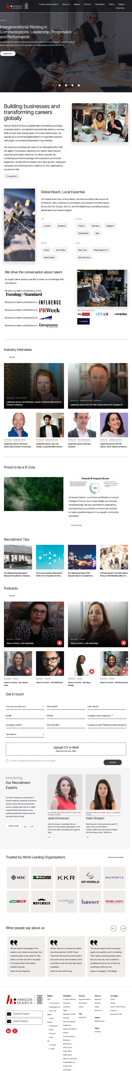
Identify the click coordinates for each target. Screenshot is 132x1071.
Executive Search (85, 999)
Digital (65, 1010)
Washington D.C (101, 250)
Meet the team (14, 826)
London (47, 226)
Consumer (66, 1003)
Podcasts (113, 1010)
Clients (111, 4)
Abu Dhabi (60, 250)
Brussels (52, 1033)
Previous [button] (25, 826)
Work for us (98, 1010)
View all (12, 357)
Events (112, 999)
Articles (112, 1003)
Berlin (51, 1030)
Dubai (46, 250)
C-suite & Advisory (69, 999)
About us (66, 4)
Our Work (98, 1032)
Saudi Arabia (49, 257)
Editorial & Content (69, 1014)
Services (87, 4)
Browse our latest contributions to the (23, 292)
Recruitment (83, 1003)
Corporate (66, 1007)
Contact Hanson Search (48, 4)
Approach (98, 999)
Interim (81, 1007)
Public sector (67, 1055)
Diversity (98, 1003)
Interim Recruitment (70, 1029)
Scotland (61, 226)
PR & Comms (67, 1047)
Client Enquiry (17, 1021)
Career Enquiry (18, 1014)
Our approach (12, 176)
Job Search (83, 1017)
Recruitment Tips (116, 1014)
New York (82, 250)
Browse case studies (115, 857)
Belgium (110, 226)
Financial (66, 1018)
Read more (8, 53)
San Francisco (84, 257)
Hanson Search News (117, 1007)
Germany (95, 226)
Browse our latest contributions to (33, 302)
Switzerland (83, 233)
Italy (97, 233)
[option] (66, 46)
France (81, 226)
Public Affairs (67, 1051)
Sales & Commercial (70, 1059)
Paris (51, 1037)
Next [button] (32, 826)
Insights (121, 4)
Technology (67, 1070)
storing (23, 760)
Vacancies (120, 8)
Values (97, 1007)
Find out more (76, 525)
